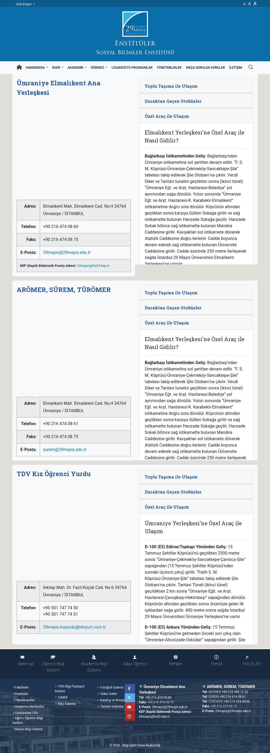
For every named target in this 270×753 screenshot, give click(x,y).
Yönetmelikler (169, 67)
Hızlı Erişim (24, 4)
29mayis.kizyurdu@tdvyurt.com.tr (74, 627)
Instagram (130, 716)
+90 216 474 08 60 (158, 697)
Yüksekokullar (25, 700)
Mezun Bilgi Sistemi (29, 729)
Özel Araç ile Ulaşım (167, 116)
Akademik (76, 67)
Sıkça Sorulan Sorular (205, 67)
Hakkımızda (35, 67)
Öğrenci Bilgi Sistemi (53, 664)
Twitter (130, 697)
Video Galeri (108, 694)
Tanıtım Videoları (111, 706)
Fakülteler (22, 687)
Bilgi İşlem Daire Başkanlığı (141, 745)
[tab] (196, 85)
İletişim (235, 67)
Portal (216, 660)
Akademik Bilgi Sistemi (94, 664)
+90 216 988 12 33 (235, 692)
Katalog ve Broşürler (114, 700)
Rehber (175, 660)
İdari (56, 67)
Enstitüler (21, 694)
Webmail (25, 660)
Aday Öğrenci (135, 660)
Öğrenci (98, 67)
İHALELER (249, 660)
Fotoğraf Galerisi (111, 687)
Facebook (130, 688)
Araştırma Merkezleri (29, 706)
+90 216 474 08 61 (233, 697)
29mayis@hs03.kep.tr (93, 266)
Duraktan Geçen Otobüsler (173, 101)
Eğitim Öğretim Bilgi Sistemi (27, 720)
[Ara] (250, 67)
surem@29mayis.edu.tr (65, 449)
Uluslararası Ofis (26, 713)
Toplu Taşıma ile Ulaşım (171, 86)
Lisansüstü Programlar (132, 67)
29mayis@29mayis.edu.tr (67, 252)
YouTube (130, 707)
